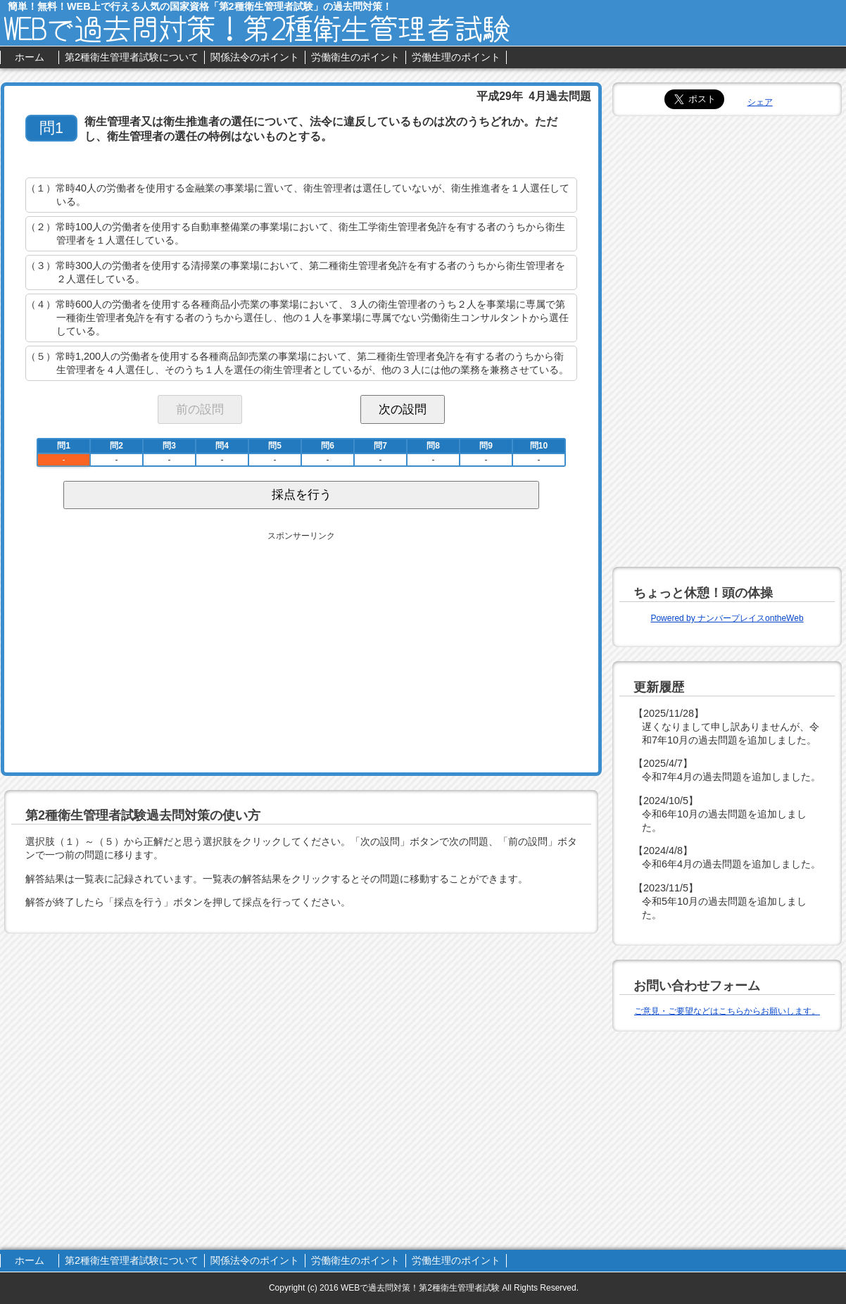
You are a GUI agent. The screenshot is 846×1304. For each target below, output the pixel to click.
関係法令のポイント (254, 57)
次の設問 (403, 409)
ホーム (29, 57)
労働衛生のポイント (355, 57)
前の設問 (200, 409)
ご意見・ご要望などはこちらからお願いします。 (727, 1011)
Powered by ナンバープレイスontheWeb (726, 618)
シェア (760, 102)
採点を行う (302, 494)
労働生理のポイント (456, 57)
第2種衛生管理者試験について (131, 57)
